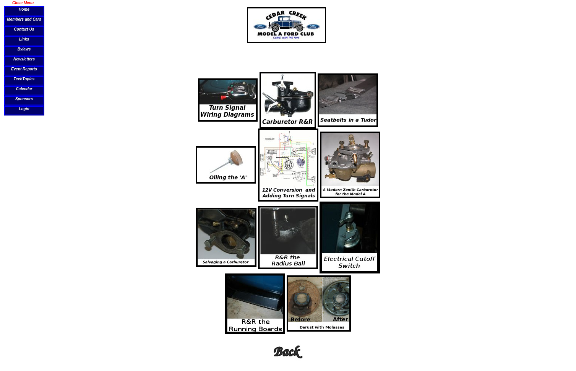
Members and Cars (24, 19)
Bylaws (24, 49)
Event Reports (24, 69)
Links (24, 39)
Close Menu (23, 3)
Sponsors (24, 99)
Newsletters (24, 59)
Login (24, 109)
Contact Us (24, 29)
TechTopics (24, 79)
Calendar (24, 89)
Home (24, 9)
